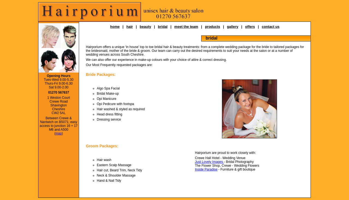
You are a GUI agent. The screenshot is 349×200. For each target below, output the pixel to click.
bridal (162, 27)
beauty (145, 27)
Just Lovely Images (209, 162)
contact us (270, 27)
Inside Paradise (206, 169)
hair (130, 27)
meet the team (186, 27)
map (58, 133)
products (212, 27)
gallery (232, 27)
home (115, 27)
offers (250, 27)
